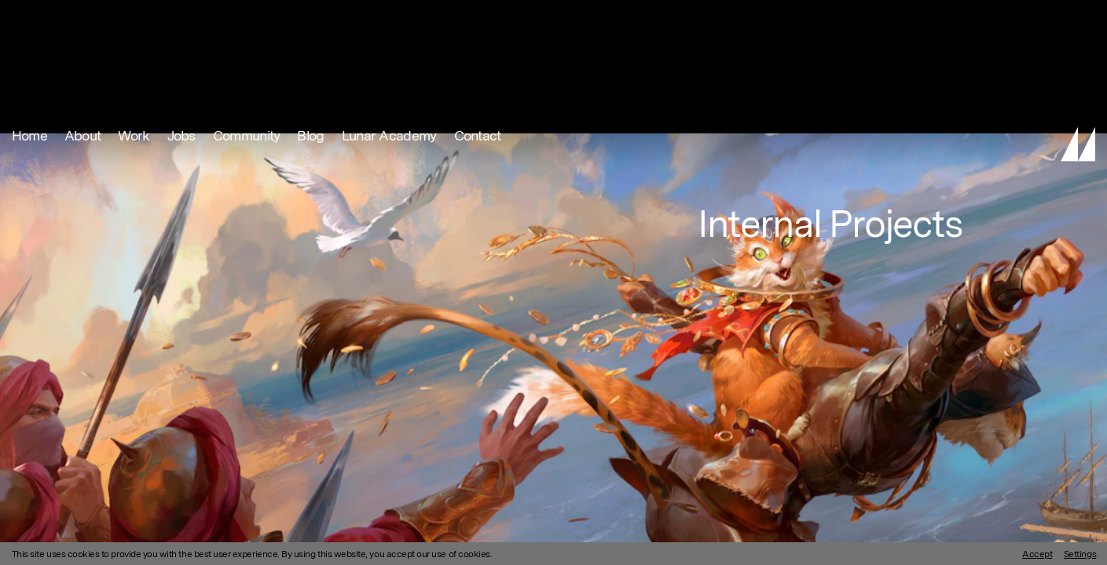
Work (133, 20)
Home (29, 20)
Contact (477, 20)
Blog (310, 20)
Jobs (181, 20)
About (82, 20)
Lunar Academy (389, 20)
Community (246, 20)
